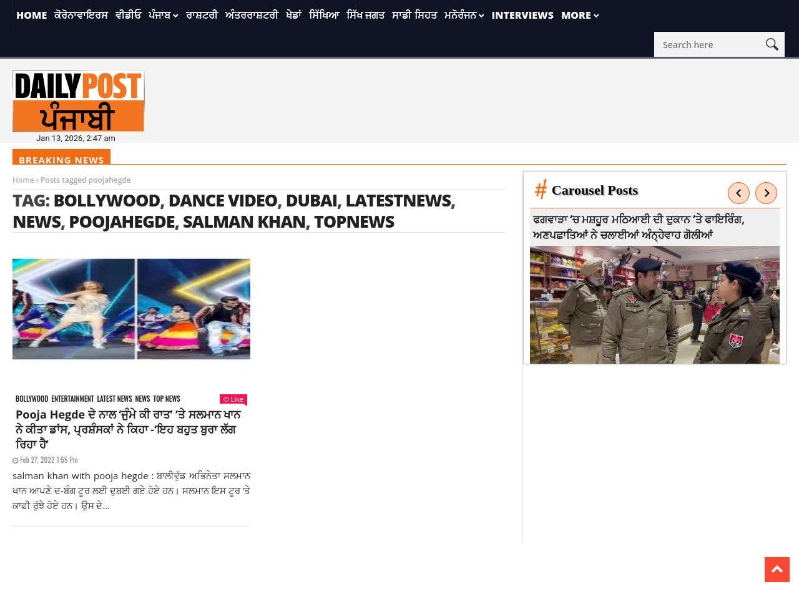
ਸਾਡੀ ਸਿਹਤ (414, 15)
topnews (354, 221)
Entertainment (72, 399)
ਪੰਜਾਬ (159, 15)
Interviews (523, 15)
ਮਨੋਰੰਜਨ (460, 15)
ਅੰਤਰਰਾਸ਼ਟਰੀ (251, 15)
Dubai (311, 199)
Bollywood (106, 199)
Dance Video (223, 199)
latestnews (398, 199)
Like (233, 399)
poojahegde (121, 221)
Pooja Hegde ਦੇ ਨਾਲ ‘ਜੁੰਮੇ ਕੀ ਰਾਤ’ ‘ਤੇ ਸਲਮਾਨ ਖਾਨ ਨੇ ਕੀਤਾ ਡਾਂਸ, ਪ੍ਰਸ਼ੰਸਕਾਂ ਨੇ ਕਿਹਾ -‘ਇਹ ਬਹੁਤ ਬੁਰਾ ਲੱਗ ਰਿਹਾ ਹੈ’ (128, 429)
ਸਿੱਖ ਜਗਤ (365, 15)
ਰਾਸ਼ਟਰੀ (202, 15)
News (142, 399)
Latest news (114, 399)
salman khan (244, 221)
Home (31, 15)
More (576, 15)
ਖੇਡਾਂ (293, 15)
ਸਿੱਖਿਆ (324, 15)
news (36, 221)
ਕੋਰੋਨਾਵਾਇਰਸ (81, 15)
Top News (167, 399)
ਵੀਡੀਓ (128, 15)
